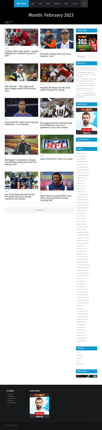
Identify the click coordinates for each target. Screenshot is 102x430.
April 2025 (79, 190)
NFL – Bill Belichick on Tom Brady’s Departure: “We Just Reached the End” (86, 69)
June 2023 (79, 249)
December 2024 (81, 201)
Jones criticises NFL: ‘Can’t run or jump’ (56, 157)
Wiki (40, 3)
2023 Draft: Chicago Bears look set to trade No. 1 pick (55, 54)
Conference (80, 357)
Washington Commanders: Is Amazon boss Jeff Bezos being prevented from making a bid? (21, 160)
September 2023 (81, 241)
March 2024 (80, 225)
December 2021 (81, 298)
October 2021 (80, 304)
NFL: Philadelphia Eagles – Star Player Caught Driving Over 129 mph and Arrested (86, 76)
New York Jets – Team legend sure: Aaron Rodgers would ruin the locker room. (21, 88)
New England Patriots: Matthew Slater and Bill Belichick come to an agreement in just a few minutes (56, 124)
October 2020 (80, 317)
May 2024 (79, 220)
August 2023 (80, 244)
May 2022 (79, 285)
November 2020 (81, 315)
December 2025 (81, 168)
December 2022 (81, 266)
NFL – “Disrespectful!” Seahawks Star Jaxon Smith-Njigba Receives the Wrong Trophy (86, 96)
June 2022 (79, 282)
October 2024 (80, 206)
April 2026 (79, 157)
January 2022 (80, 296)
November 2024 (81, 203)
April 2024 (79, 222)
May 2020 (79, 331)
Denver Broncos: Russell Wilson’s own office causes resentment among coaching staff (56, 196)
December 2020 (81, 312)
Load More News (39, 208)
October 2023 (80, 239)
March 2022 (80, 290)
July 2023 (79, 247)
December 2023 (81, 233)
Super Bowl (80, 365)
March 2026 (80, 160)
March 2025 (80, 192)
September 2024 (81, 209)
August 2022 (80, 277)
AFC (6, 83)
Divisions (57, 3)
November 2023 (81, 236)
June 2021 (79, 309)
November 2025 (81, 171)
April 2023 (79, 255)
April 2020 (79, 334)
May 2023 (79, 252)
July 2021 (79, 306)
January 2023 (80, 263)
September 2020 (81, 320)
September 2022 (81, 274)
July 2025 (79, 182)
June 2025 (79, 184)
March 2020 (80, 336)
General (8, 48)
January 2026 (80, 165)
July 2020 (79, 325)
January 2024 (80, 230)
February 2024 (81, 228)
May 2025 (79, 187)
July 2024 (79, 214)
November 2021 (81, 301)
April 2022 (79, 287)
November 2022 (81, 268)
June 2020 (79, 328)
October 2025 (80, 173)
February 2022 (81, 293)
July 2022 (79, 279)
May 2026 (79, 154)
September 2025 (81, 176)
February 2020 (81, 339)
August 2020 (80, 323)
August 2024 (80, 211)
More (66, 3)
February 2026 (81, 163)
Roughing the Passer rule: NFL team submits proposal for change (55, 88)
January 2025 (80, 198)
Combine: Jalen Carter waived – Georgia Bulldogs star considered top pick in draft (21, 53)
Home (33, 3)
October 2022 (80, 271)
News (48, 3)
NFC (41, 51)
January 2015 (80, 342)
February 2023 (81, 260)
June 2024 (79, 217)
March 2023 (80, 258)
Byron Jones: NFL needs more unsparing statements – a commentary (18, 123)
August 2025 (80, 179)
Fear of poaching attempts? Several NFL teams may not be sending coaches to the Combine (20, 195)
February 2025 (81, 195)
